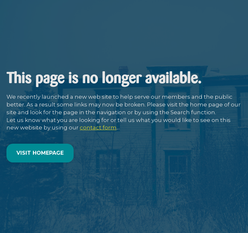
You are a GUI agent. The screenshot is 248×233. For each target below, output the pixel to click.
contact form (98, 127)
